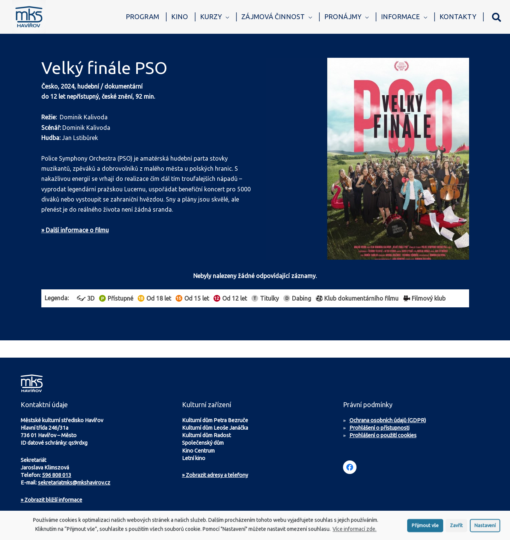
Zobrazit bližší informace (51, 500)
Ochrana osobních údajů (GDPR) (387, 420)
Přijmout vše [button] (425, 528)
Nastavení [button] (485, 528)
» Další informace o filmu (75, 230)
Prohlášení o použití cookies (383, 435)
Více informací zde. (354, 532)
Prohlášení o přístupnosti (379, 428)
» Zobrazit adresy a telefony (215, 475)
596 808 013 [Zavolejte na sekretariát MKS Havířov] (56, 475)
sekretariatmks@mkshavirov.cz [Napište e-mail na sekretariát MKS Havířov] (74, 483)
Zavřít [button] (456, 528)
